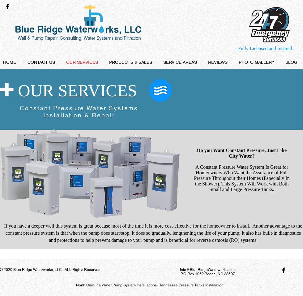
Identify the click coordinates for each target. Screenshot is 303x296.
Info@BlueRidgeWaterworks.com (208, 270)
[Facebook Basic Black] (8, 6)
